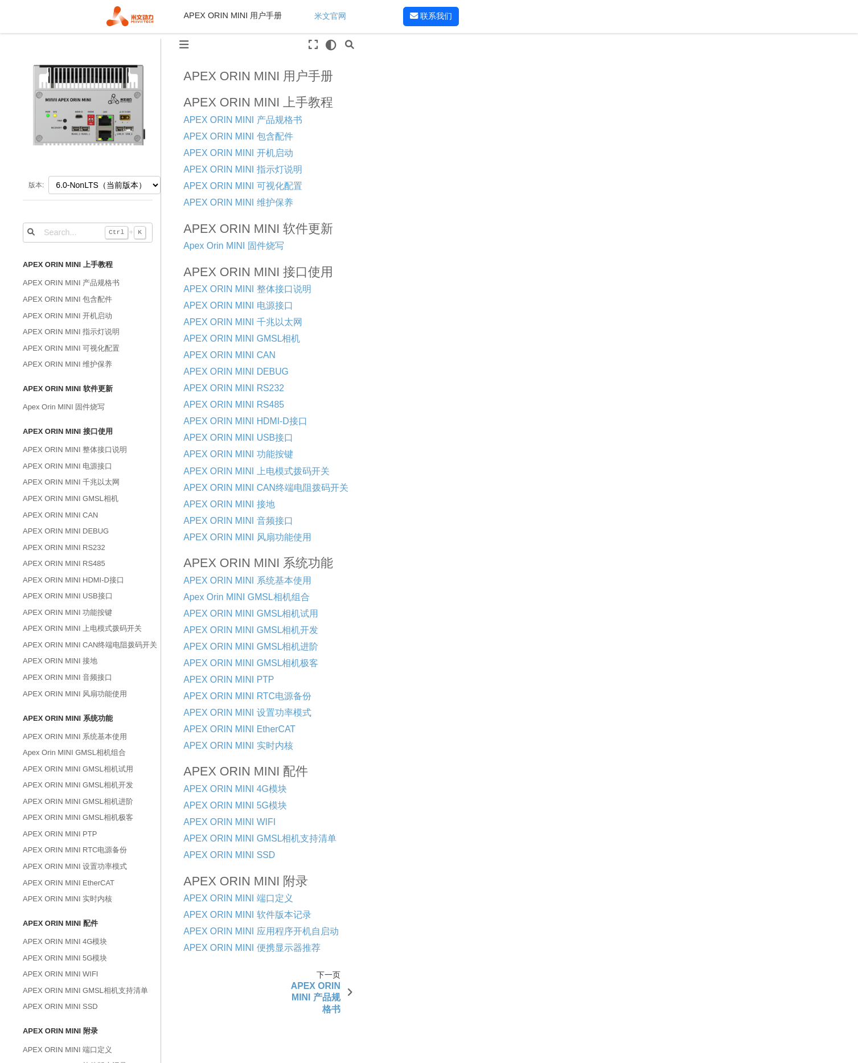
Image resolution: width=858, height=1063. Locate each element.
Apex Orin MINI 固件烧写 (64, 407)
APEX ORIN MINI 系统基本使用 (75, 736)
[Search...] (88, 232)
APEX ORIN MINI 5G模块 (65, 958)
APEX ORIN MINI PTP (60, 834)
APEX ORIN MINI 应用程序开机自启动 (260, 931)
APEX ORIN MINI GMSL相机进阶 (78, 801)
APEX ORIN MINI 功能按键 (67, 612)
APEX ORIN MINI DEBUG (66, 531)
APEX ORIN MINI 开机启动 (67, 315)
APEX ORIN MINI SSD (60, 1006)
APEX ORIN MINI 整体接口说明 (75, 449)
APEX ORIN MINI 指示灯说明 (71, 331)
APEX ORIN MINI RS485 (64, 563)
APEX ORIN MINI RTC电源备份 (75, 850)
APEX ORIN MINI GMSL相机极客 (78, 817)
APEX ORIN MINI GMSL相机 (70, 498)
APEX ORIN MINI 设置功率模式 (75, 866)
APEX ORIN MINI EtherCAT (68, 883)
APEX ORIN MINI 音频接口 (67, 677)
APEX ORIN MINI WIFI (60, 974)
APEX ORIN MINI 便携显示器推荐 (251, 948)
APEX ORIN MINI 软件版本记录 (247, 915)
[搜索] (349, 45)
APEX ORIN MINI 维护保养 (67, 364)
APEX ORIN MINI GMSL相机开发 (78, 785)
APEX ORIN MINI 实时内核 (67, 898)
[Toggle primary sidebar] (183, 45)
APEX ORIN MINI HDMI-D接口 (73, 580)
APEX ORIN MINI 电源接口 (67, 466)
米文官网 (330, 15)
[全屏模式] (313, 45)
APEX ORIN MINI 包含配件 (67, 299)
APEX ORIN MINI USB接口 (68, 596)
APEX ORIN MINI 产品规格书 (71, 282)
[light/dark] (331, 45)
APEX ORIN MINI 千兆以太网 (71, 482)
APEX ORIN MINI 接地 (60, 660)
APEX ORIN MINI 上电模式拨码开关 (82, 628)
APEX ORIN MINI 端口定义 (67, 1049)
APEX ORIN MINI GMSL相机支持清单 (85, 990)
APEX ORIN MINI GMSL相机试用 (78, 769)
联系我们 (431, 15)
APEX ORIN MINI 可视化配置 (71, 348)
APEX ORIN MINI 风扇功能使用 (75, 693)
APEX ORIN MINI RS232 (64, 547)
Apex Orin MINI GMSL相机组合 (74, 752)
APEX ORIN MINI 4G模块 (65, 941)
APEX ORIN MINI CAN (60, 515)
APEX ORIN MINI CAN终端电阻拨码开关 (90, 645)
